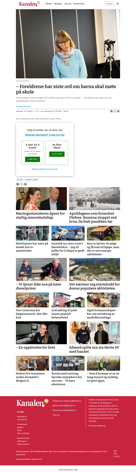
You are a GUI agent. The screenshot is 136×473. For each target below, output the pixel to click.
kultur (20, 180)
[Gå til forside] (29, 4)
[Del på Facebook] (111, 111)
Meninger (58, 4)
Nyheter (48, 4)
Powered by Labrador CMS (68, 470)
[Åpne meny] (117, 3)
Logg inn (109, 3)
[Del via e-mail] (118, 111)
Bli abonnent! (79, 4)
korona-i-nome (31, 180)
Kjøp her (32, 159)
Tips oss (67, 4)
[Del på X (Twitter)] (114, 111)
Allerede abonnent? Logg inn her (45, 134)
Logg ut (117, 456)
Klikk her (57, 154)
